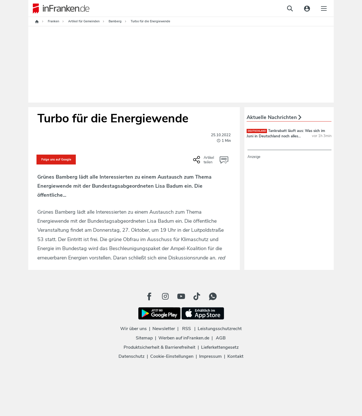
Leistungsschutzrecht (220, 329)
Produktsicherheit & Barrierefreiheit (159, 347)
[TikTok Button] (197, 296)
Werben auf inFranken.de (183, 338)
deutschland (257, 131)
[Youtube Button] (181, 296)
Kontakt (235, 356)
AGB (221, 338)
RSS (186, 329)
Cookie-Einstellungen (171, 356)
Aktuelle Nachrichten (274, 117)
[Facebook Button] (149, 296)
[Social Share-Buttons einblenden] (204, 161)
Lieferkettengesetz (220, 347)
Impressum (210, 356)
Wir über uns (133, 329)
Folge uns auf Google (56, 159)
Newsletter (163, 329)
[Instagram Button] (165, 296)
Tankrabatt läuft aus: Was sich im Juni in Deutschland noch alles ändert (286, 136)
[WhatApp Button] (212, 296)
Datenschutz (131, 356)
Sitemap (144, 338)
